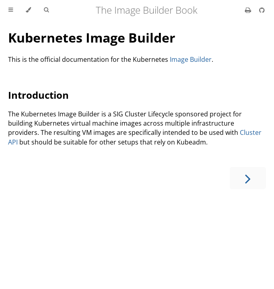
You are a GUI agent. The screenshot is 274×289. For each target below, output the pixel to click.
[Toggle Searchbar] (46, 10)
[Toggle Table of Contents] (10, 10)
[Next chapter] (248, 178)
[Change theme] (28, 10)
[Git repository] (262, 10)
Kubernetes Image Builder (91, 37)
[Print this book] (249, 10)
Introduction (38, 95)
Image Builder (191, 59)
